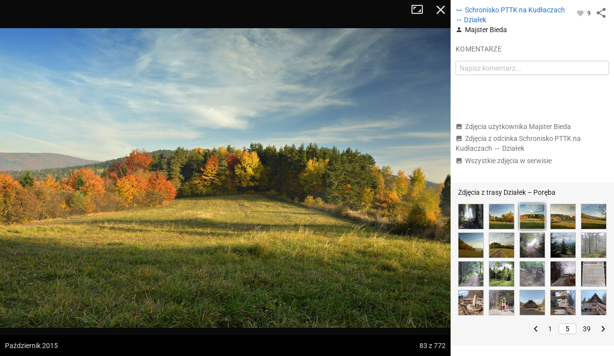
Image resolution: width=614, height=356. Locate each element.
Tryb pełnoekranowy (421, 10)
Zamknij (441, 10)
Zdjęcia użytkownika (513, 127)
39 (587, 329)
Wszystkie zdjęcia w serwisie (504, 161)
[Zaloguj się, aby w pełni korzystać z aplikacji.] (581, 13)
